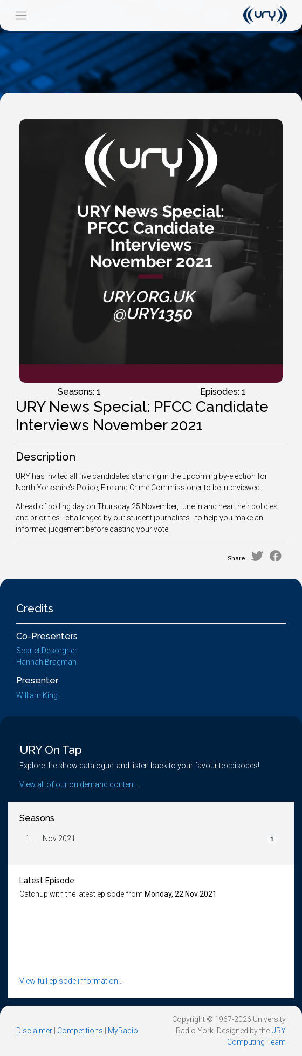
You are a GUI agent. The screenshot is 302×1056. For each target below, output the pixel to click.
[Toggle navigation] (21, 15)
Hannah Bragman (46, 662)
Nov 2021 (59, 838)
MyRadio (123, 1030)
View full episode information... (71, 981)
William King (37, 695)
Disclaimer (34, 1030)
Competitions (80, 1030)
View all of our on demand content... (79, 784)
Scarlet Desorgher (46, 650)
